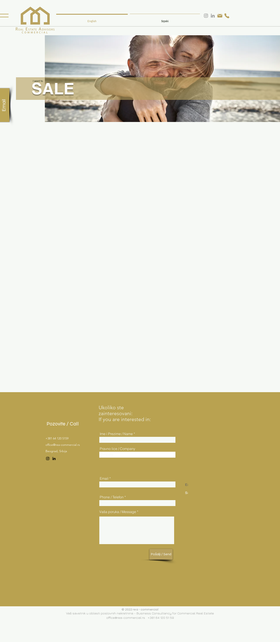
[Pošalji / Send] (161, 554)
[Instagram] (48, 458)
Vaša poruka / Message (117, 511)
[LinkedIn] (54, 458)
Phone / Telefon (112, 497)
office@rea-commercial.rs (63, 445)
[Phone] (227, 16)
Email (104, 478)
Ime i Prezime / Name (116, 434)
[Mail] (220, 16)
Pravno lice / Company (117, 448)
